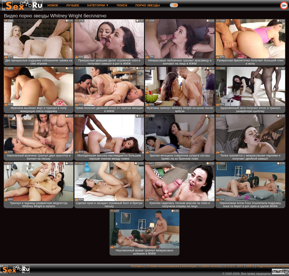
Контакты (137, 266)
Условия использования (162, 266)
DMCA (250, 266)
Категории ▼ (98, 5)
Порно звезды (147, 5)
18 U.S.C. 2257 (233, 266)
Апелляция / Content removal (201, 266)
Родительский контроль (273, 266)
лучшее (72, 5)
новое (52, 5)
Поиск (122, 5)
